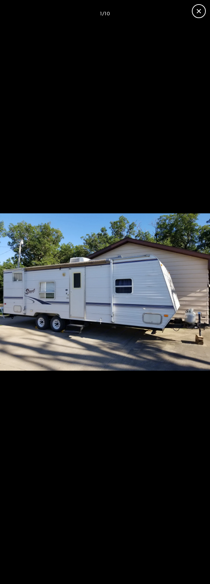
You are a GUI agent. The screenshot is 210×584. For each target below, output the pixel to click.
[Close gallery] (199, 11)
